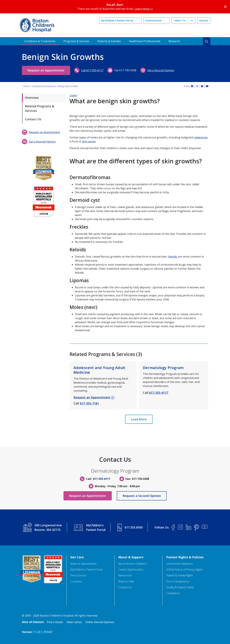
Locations (76, 581)
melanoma (200, 137)
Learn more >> (144, 9)
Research (174, 41)
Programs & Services (76, 41)
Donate (203, 20)
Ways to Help (126, 581)
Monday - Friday (105, 486)
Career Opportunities (130, 569)
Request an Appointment (47, 70)
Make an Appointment (83, 563)
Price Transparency (177, 581)
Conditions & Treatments (39, 41)
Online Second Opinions (100, 622)
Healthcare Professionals (145, 41)
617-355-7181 (89, 403)
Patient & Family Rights (179, 575)
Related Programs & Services (39, 108)
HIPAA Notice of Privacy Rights (184, 569)
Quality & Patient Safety (180, 587)
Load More (139, 419)
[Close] (225, 7)
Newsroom (125, 575)
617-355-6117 (158, 393)
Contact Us (33, 119)
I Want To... (180, 20)
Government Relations (179, 563)
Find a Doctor (78, 575)
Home (26, 86)
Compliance (173, 593)
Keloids (172, 256)
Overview (32, 98)
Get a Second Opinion (163, 70)
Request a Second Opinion (143, 496)
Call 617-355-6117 (95, 70)
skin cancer (89, 141)
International (153, 20)
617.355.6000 (134, 527)
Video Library (74, 622)
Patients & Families (109, 41)
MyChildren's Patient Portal (117, 20)
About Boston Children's (132, 563)
